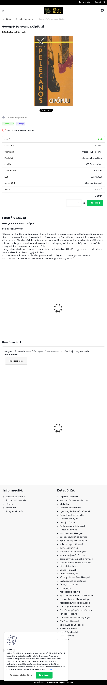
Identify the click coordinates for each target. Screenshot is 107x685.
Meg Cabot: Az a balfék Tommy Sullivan (26, 437)
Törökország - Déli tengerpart (72, 443)
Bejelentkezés (84, 2)
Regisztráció (100, 2)
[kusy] (74, 202)
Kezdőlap (6, 19)
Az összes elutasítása (21, 675)
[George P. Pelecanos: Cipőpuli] (53, 71)
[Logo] (53, 10)
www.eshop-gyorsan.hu (60, 682)
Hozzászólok (16, 361)
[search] (102, 10)
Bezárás (44, 675)
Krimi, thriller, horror (25, 19)
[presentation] (3, 304)
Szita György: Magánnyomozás (21, 305)
